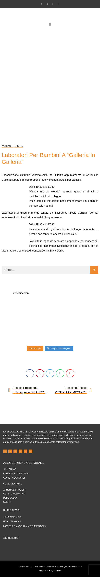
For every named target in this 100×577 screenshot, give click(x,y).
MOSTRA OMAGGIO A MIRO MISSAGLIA (25, 526)
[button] (49, 24)
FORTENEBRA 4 (12, 521)
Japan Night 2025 (12, 516)
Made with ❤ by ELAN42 (50, 571)
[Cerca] (94, 270)
